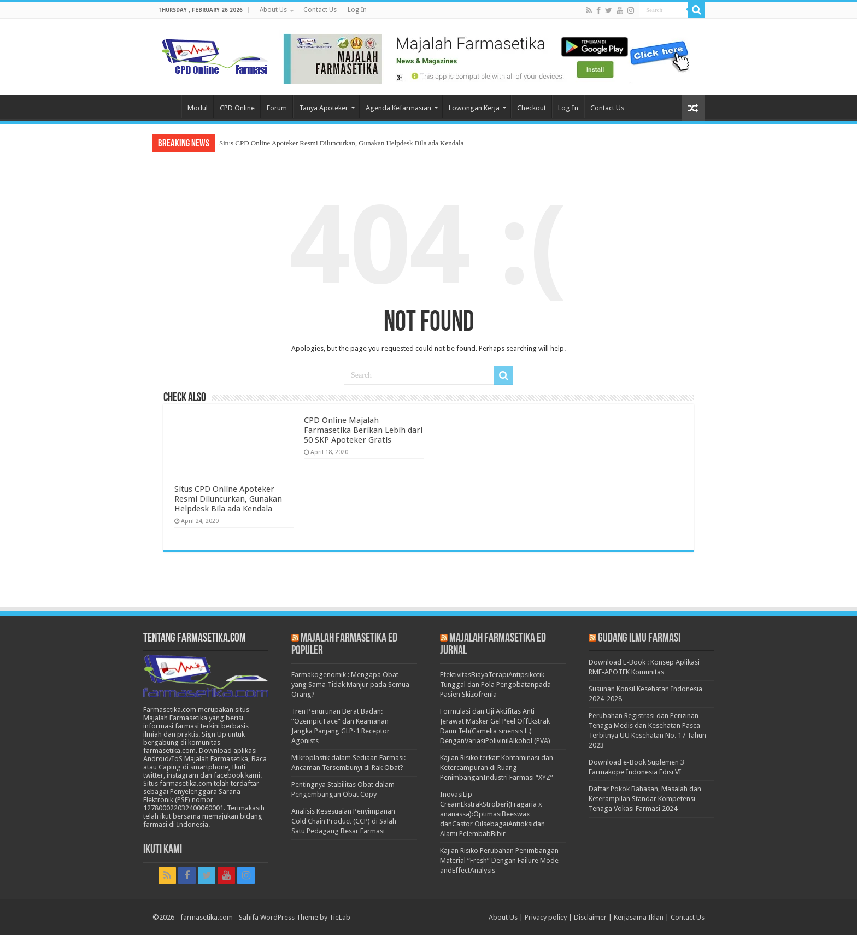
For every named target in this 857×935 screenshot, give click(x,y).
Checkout (531, 108)
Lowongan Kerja (474, 108)
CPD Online (237, 108)
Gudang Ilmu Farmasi (639, 638)
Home (166, 106)
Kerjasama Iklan (639, 917)
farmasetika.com (206, 917)
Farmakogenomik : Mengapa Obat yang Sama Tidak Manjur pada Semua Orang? (350, 684)
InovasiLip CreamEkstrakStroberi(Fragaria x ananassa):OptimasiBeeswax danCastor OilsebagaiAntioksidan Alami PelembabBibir (492, 814)
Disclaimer (590, 917)
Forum (277, 108)
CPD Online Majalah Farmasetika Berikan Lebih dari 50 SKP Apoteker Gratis (363, 430)
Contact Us (320, 10)
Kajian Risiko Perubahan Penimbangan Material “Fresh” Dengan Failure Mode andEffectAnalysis (499, 860)
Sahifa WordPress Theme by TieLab (294, 917)
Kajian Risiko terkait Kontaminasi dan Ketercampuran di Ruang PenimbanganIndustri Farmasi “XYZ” (496, 767)
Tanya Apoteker (323, 108)
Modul (197, 108)
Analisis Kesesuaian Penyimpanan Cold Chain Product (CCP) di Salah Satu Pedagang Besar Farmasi (343, 821)
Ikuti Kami (162, 850)
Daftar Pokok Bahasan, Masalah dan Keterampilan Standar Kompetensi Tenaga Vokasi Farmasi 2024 (645, 799)
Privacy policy (546, 917)
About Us (273, 10)
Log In (357, 10)
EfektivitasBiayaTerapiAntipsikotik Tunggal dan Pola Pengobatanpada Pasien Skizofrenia (495, 684)
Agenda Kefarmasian (398, 108)
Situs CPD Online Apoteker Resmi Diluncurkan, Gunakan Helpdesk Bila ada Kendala (341, 143)
